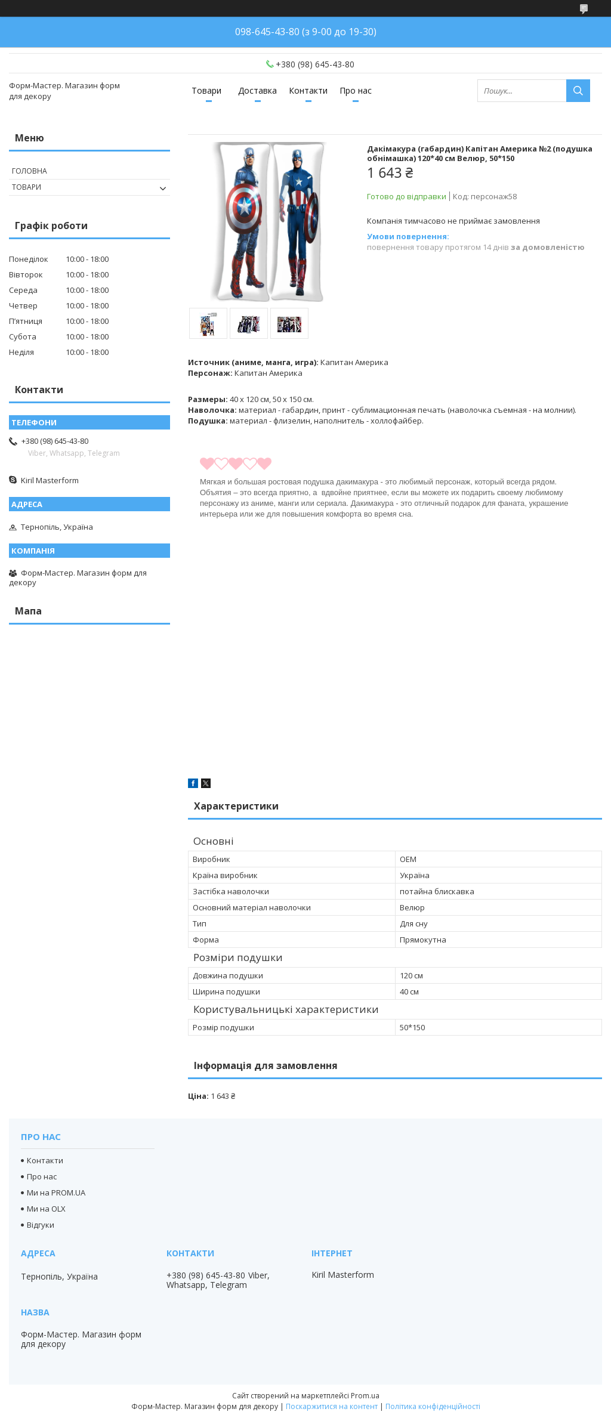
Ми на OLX (46, 1208)
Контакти (308, 90)
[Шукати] (578, 90)
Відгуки (40, 1224)
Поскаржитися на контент (332, 1406)
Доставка (257, 90)
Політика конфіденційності (432, 1406)
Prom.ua (365, 1396)
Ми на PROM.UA (56, 1192)
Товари (206, 90)
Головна (29, 171)
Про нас (356, 90)
